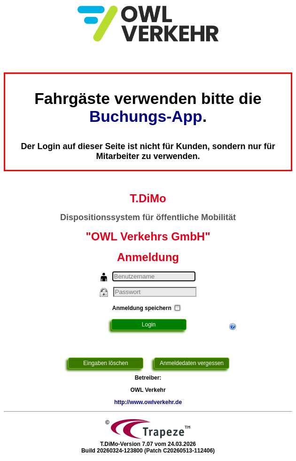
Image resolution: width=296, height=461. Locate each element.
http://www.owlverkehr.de (148, 402)
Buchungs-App (146, 116)
